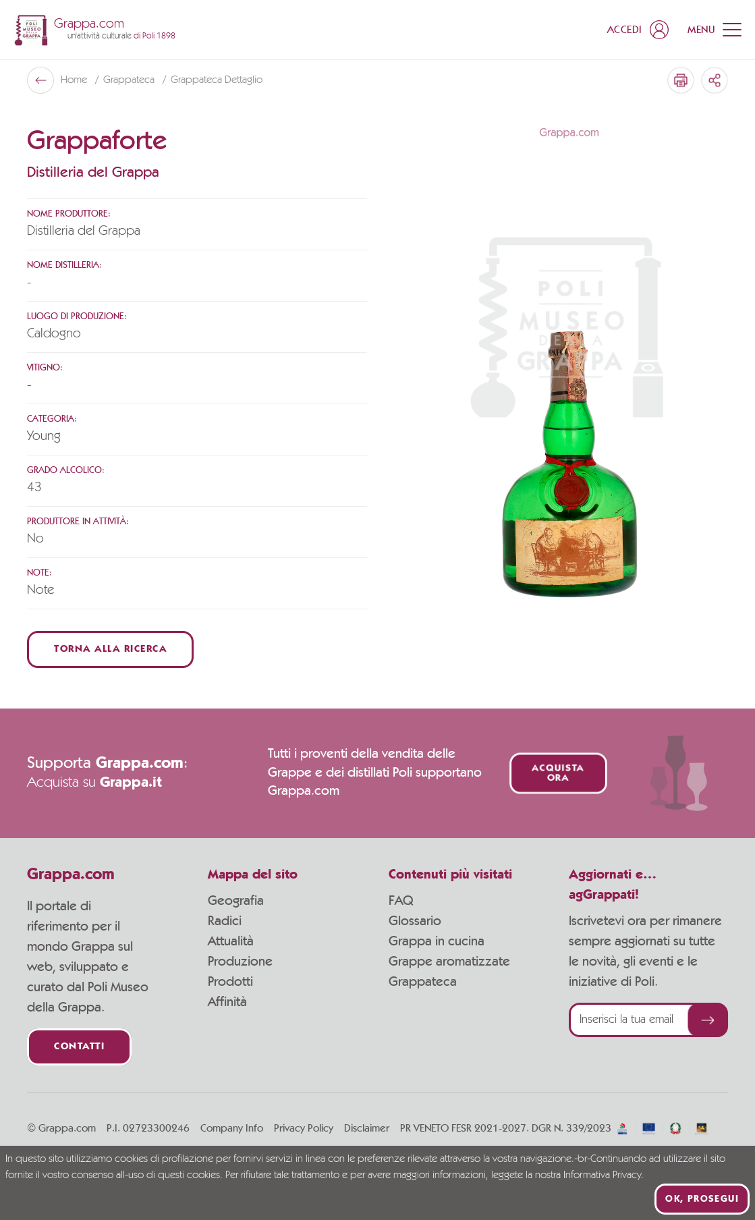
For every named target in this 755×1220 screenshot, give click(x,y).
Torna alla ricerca (110, 649)
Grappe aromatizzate (449, 961)
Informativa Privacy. (603, 1175)
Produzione (240, 961)
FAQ (401, 901)
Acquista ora (558, 773)
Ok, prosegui (702, 1199)
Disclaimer (366, 1128)
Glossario (415, 921)
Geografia (236, 901)
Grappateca (130, 80)
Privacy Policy (303, 1128)
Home (75, 80)
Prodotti (230, 982)
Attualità (231, 941)
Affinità (227, 1002)
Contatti (79, 1047)
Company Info (231, 1128)
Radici (225, 921)
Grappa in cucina (436, 941)
